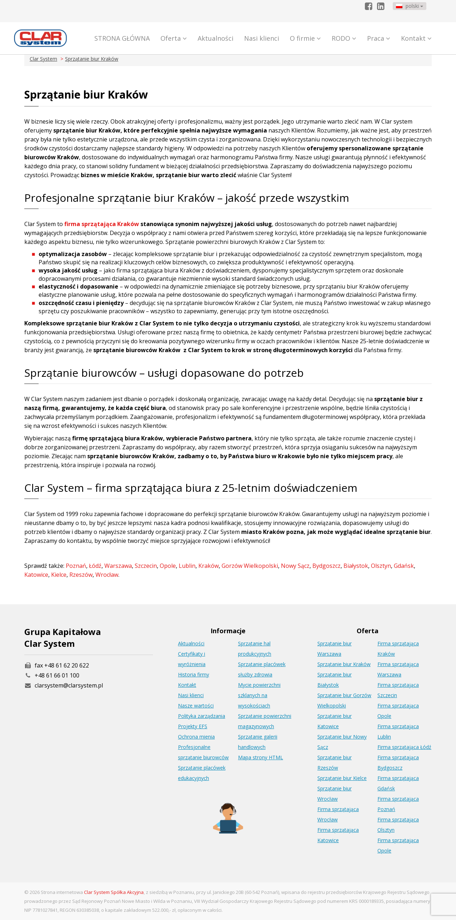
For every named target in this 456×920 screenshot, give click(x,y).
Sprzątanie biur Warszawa (334, 648)
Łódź (95, 566)
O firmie (305, 38)
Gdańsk (404, 566)
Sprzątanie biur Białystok (334, 679)
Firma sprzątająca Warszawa (398, 669)
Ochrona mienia (196, 736)
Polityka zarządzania (201, 715)
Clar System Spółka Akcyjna (114, 892)
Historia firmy (193, 674)
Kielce (58, 575)
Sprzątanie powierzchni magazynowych (264, 721)
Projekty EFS (192, 726)
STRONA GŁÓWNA (122, 38)
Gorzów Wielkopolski (250, 566)
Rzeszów (81, 575)
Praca (378, 38)
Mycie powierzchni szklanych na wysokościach (259, 695)
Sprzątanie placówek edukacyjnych (201, 772)
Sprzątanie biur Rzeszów (334, 762)
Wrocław (106, 575)
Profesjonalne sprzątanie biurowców (203, 752)
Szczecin (146, 566)
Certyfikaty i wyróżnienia (191, 659)
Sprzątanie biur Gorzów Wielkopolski (344, 700)
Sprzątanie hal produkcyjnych (254, 648)
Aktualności (215, 38)
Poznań (76, 566)
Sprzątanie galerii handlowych (257, 741)
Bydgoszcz (326, 566)
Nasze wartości (196, 705)
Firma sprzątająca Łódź (404, 747)
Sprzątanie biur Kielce (342, 778)
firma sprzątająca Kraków (101, 224)
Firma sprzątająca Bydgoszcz (398, 762)
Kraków (208, 566)
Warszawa (118, 566)
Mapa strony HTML (260, 757)
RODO (344, 38)
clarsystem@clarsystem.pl (63, 685)
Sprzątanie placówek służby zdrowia (262, 669)
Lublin (187, 566)
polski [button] (409, 5)
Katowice (36, 575)
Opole (168, 566)
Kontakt (416, 38)
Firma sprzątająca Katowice (338, 835)
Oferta (173, 38)
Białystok (355, 566)
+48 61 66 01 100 (57, 675)
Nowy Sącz (295, 566)
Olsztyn (381, 566)
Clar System (43, 58)
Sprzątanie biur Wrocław (334, 793)
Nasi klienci (261, 38)
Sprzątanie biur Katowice (334, 721)
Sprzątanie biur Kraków (91, 58)
